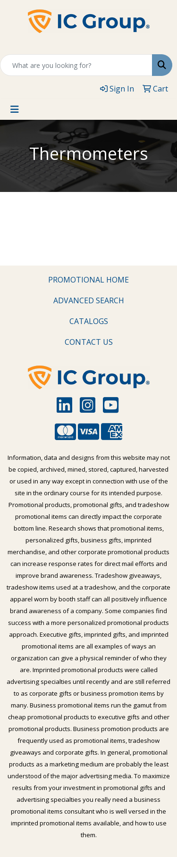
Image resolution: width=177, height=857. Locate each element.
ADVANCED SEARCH (88, 300)
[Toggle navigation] (15, 109)
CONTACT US (89, 342)
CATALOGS (88, 321)
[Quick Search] (76, 65)
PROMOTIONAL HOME (88, 280)
